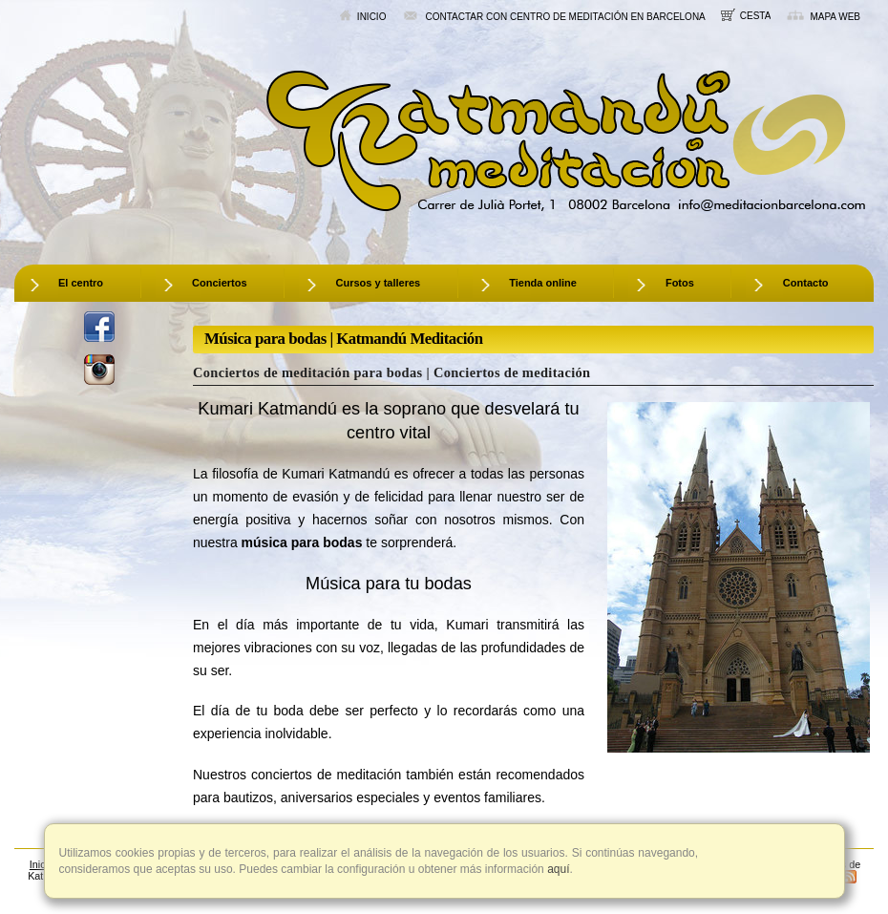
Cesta (746, 15)
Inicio (363, 16)
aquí (557, 869)
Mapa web (823, 16)
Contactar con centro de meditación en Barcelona (553, 16)
